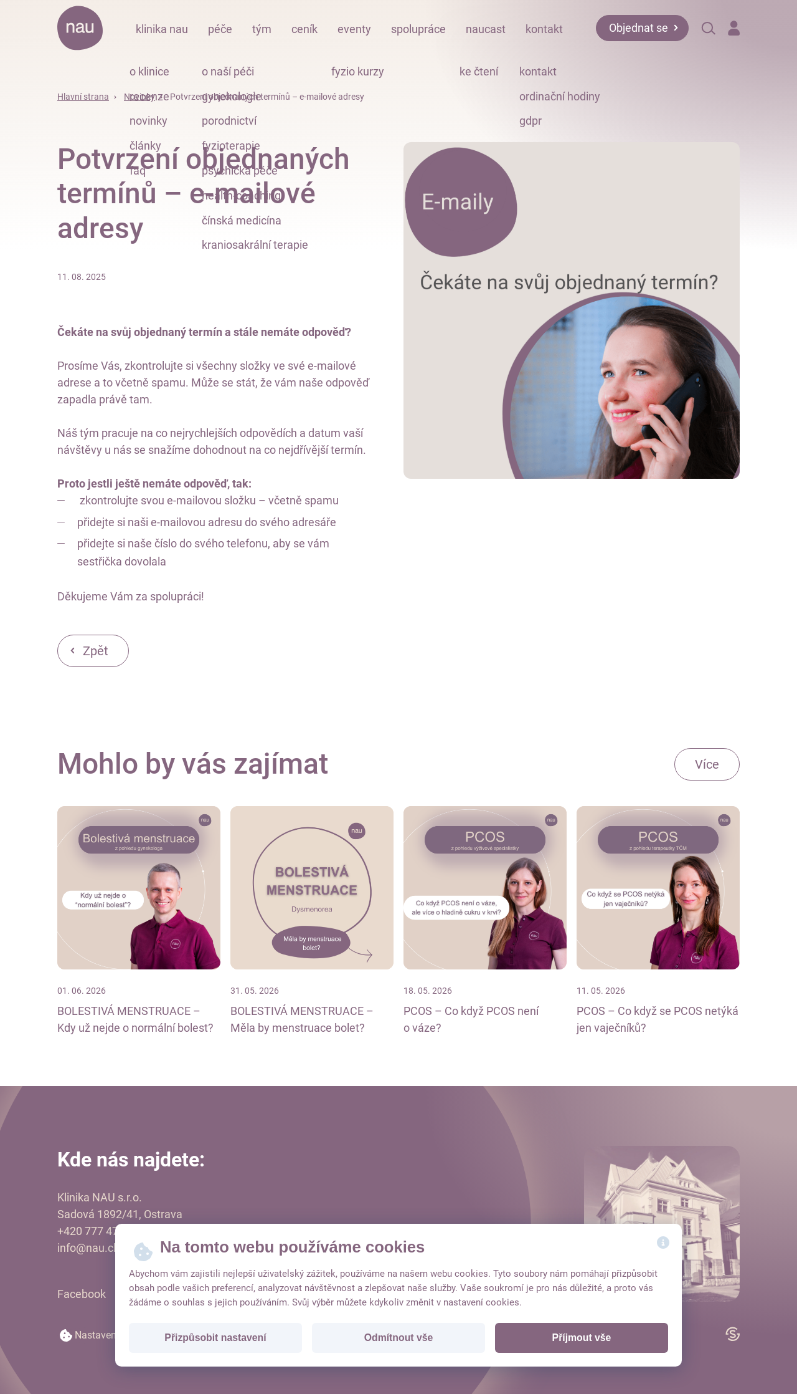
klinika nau (162, 29)
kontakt (544, 29)
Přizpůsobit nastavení (215, 1337)
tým (261, 29)
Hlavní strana (83, 97)
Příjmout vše (581, 1337)
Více (707, 764)
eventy (354, 29)
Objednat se (638, 27)
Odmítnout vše (398, 1337)
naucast (486, 29)
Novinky (139, 97)
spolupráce (418, 29)
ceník (304, 29)
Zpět (95, 650)
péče (220, 29)
